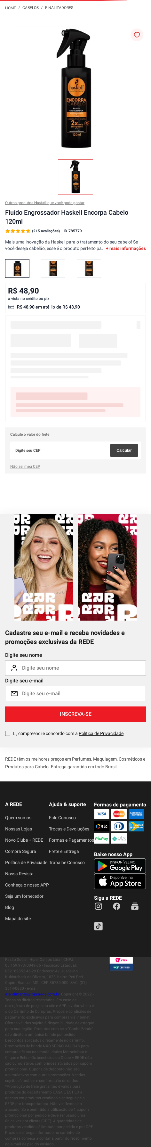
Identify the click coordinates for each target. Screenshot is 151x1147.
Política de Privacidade (101, 733)
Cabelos (30, 7)
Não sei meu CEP (25, 466)
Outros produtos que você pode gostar (44, 203)
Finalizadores (59, 7)
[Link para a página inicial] (10, 7)
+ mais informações (126, 248)
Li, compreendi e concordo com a (68, 733)
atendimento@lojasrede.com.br (32, 994)
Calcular (123, 450)
